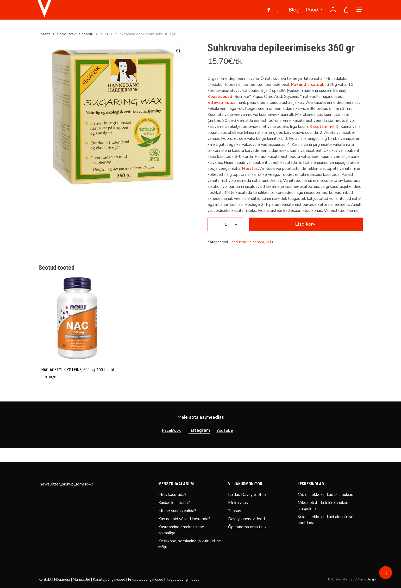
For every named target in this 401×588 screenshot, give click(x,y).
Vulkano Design (365, 579)
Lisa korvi (306, 224)
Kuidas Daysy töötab (247, 494)
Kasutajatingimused (109, 579)
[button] (359, 10)
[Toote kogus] (226, 224)
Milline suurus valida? (177, 511)
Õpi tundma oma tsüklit (249, 527)
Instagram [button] (199, 443)
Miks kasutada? (172, 494)
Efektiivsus (238, 503)
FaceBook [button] (171, 443)
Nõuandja (62, 579)
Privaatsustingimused (145, 579)
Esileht (44, 34)
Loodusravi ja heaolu (75, 34)
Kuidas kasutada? (174, 503)
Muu (104, 34)
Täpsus (234, 511)
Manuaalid (81, 579)
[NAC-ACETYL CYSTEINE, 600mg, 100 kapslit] (77, 318)
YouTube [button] (224, 443)
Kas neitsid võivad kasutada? (184, 519)
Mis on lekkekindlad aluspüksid (325, 494)
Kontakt (45, 579)
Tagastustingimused (182, 579)
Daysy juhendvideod (246, 519)
